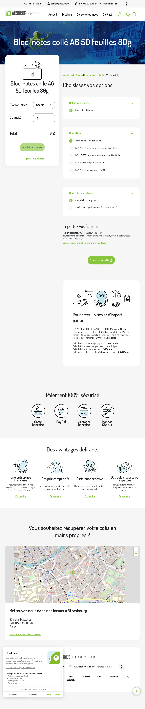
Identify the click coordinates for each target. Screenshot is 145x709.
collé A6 (101, 75)
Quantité (16, 117)
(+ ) (94, 148)
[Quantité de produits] (44, 118)
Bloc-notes (89, 75)
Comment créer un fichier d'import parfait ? (84, 242)
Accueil (70, 75)
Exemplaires (18, 104)
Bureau (79, 75)
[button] (72, 572)
